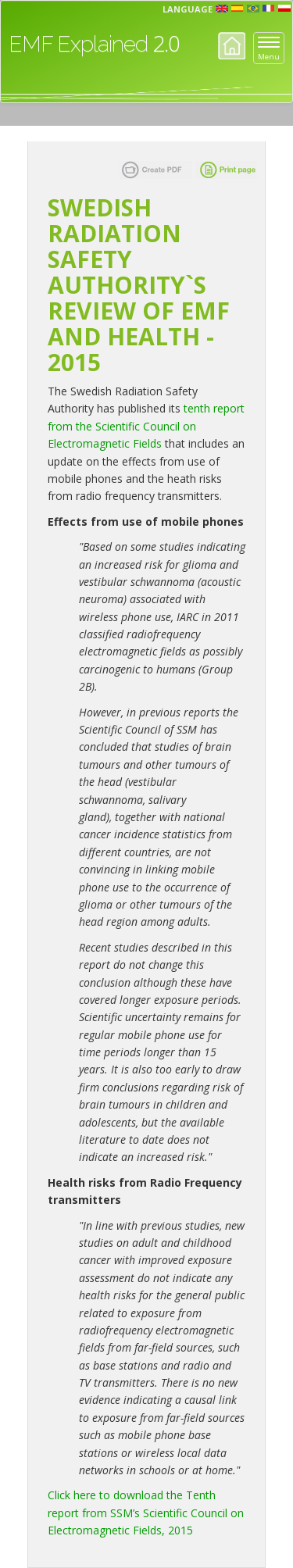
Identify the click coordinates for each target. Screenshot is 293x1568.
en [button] (222, 9)
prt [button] (253, 9)
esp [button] (237, 9)
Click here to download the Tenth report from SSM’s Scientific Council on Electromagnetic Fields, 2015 (146, 1513)
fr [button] (269, 9)
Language (188, 9)
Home (231, 45)
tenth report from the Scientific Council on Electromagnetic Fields (146, 426)
